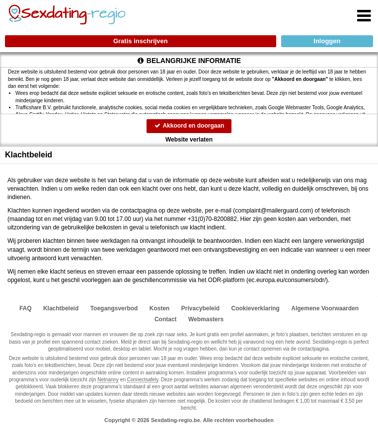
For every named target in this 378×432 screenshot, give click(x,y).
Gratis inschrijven (140, 41)
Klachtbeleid (60, 308)
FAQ (25, 308)
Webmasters (206, 319)
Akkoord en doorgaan (189, 125)
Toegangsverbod (114, 308)
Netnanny (108, 379)
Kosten (160, 308)
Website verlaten (189, 139)
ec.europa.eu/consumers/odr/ (287, 280)
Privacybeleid (200, 308)
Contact (165, 319)
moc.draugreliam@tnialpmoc (273, 210)
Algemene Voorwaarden (325, 308)
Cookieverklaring (255, 308)
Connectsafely (142, 379)
